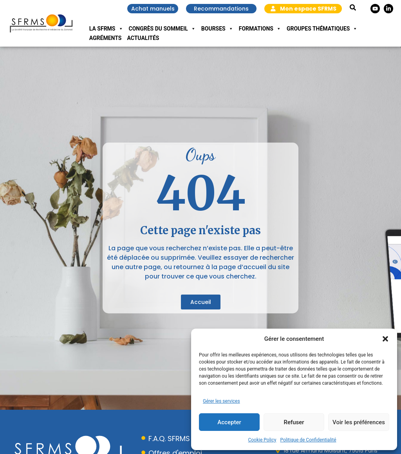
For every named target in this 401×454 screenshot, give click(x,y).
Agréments (105, 38)
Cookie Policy (262, 440)
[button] (385, 339)
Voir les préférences (358, 422)
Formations (260, 29)
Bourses (217, 29)
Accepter (229, 422)
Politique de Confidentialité (308, 440)
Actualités (143, 38)
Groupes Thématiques (322, 29)
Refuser (294, 422)
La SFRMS (106, 29)
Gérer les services (221, 401)
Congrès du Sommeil (162, 29)
